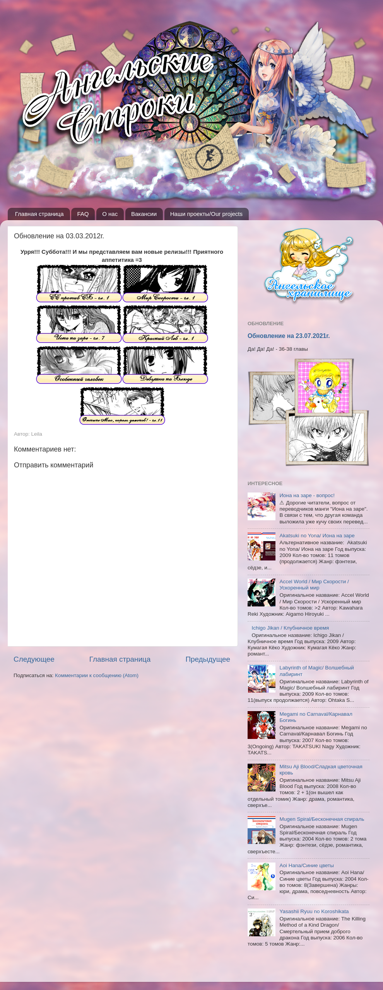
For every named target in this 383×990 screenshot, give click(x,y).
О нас (110, 214)
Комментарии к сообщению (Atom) (96, 675)
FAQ (83, 214)
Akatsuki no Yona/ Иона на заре (316, 535)
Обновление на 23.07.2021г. (289, 336)
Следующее (34, 659)
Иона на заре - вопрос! (307, 495)
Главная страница (39, 214)
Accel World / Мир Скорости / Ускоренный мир (314, 585)
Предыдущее (207, 659)
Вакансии (144, 214)
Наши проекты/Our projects (206, 214)
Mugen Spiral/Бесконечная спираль (321, 819)
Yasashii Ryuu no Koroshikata (314, 911)
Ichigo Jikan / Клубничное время (290, 628)
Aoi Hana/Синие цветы (306, 865)
